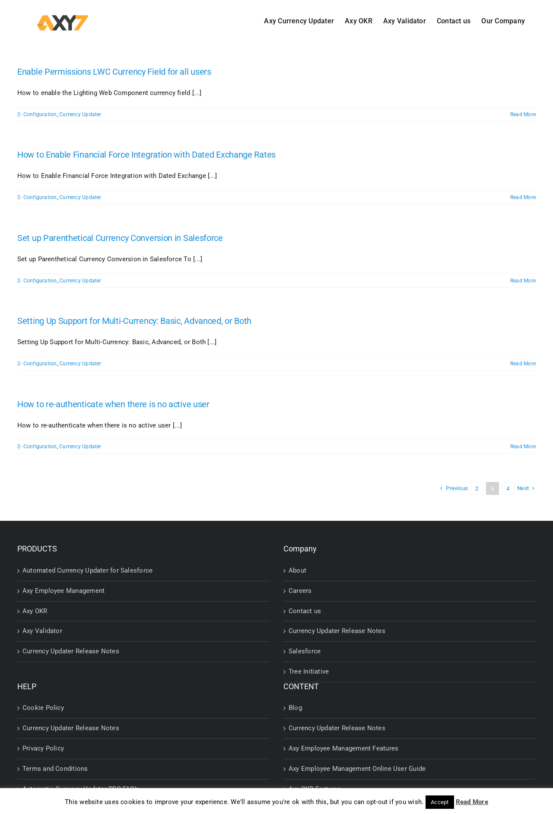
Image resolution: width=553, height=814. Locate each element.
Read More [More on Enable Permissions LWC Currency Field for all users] (523, 114)
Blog (295, 708)
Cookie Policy (43, 708)
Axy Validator (42, 631)
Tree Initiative (309, 671)
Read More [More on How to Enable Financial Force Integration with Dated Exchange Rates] (523, 197)
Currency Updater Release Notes (70, 651)
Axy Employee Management (63, 591)
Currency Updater (80, 114)
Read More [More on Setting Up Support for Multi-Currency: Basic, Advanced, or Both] (523, 364)
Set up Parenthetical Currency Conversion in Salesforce (120, 238)
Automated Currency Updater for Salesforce (87, 570)
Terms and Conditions (55, 769)
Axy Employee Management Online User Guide (357, 769)
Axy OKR (35, 611)
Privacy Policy (43, 748)
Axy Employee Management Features (343, 748)
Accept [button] (439, 802)
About (297, 570)
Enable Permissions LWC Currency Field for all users (114, 72)
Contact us (305, 611)
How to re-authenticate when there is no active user (113, 404)
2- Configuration (37, 114)
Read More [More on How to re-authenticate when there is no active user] (523, 446)
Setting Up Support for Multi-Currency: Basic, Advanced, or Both (134, 321)
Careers (300, 591)
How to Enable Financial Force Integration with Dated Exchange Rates (146, 154)
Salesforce (305, 651)
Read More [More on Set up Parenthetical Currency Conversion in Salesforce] (523, 281)
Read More (472, 802)
